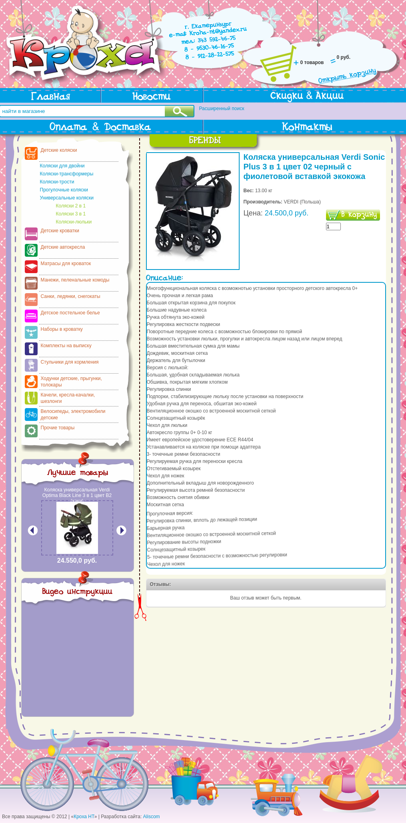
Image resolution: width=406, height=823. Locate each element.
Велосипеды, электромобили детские (73, 414)
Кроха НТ (84, 816)
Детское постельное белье (70, 313)
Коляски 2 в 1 (71, 206)
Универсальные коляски (67, 198)
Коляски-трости (57, 182)
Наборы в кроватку (62, 329)
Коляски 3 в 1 (71, 214)
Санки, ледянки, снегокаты (70, 296)
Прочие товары (58, 428)
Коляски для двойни (62, 166)
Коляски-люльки (74, 222)
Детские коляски (59, 150)
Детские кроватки (60, 230)
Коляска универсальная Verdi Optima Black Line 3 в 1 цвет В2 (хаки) (77, 495)
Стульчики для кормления (70, 362)
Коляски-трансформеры (67, 174)
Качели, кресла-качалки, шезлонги (68, 398)
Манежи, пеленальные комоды (75, 280)
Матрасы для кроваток (66, 263)
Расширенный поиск (221, 108)
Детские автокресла (63, 247)
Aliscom (151, 816)
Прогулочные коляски (64, 190)
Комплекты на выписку (66, 345)
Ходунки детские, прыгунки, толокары (71, 382)
